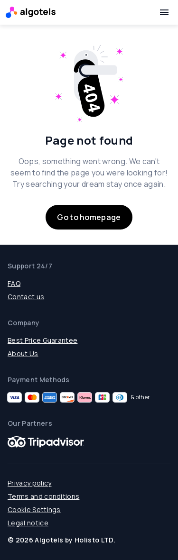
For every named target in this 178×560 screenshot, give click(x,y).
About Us (23, 353)
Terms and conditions (43, 496)
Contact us (26, 296)
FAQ (14, 283)
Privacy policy (29, 482)
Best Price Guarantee (42, 340)
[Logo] (31, 12)
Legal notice (28, 522)
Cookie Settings (34, 509)
